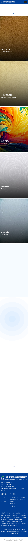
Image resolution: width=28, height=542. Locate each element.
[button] (25, 2)
